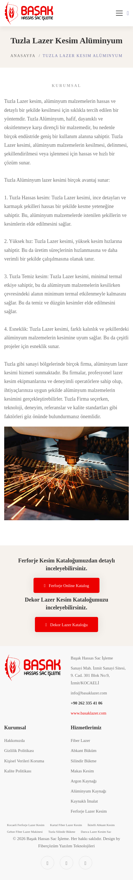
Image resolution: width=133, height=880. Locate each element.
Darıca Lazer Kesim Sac (96, 831)
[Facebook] (47, 862)
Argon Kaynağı (84, 781)
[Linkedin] (85, 862)
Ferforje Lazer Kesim (89, 811)
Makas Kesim (82, 771)
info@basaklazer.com (89, 693)
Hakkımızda (14, 740)
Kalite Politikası (17, 771)
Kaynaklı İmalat (84, 801)
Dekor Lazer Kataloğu (66, 625)
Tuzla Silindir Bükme (61, 831)
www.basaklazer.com (88, 713)
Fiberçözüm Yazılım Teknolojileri (66, 846)
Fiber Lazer (80, 740)
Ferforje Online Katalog (66, 585)
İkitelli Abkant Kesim (101, 825)
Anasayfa (22, 56)
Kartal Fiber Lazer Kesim (66, 825)
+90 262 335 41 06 (87, 703)
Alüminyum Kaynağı (88, 791)
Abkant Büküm (83, 750)
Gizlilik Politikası (19, 750)
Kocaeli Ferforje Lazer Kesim (25, 825)
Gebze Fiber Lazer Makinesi (25, 831)
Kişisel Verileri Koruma (24, 761)
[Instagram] (66, 862)
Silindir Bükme (83, 761)
